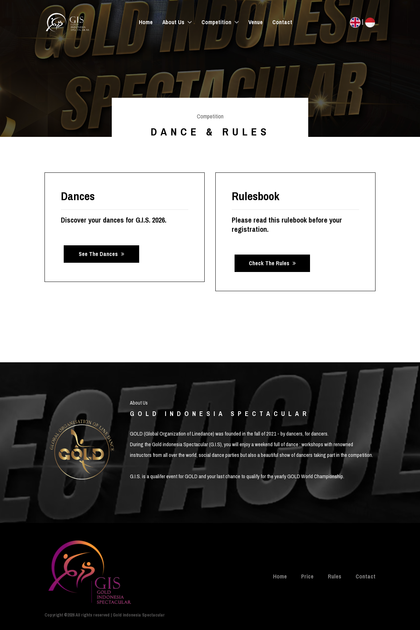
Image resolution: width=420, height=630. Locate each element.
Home (146, 22)
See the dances (101, 254)
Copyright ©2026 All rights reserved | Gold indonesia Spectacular (104, 615)
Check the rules (272, 263)
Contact (282, 22)
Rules (334, 576)
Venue (255, 22)
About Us (174, 22)
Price (307, 576)
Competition (217, 22)
